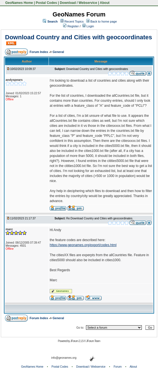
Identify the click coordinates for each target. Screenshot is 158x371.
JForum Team (93, 341)
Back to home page (103, 21)
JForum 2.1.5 (77, 341)
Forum (118, 366)
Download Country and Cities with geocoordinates (78, 37)
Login (88, 26)
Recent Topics (74, 21)
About (105, 3)
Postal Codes (46, 3)
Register (71, 26)
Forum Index (39, 52)
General (58, 52)
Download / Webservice (78, 3)
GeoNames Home (18, 3)
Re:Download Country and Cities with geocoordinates (99, 218)
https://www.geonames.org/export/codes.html (83, 245)
